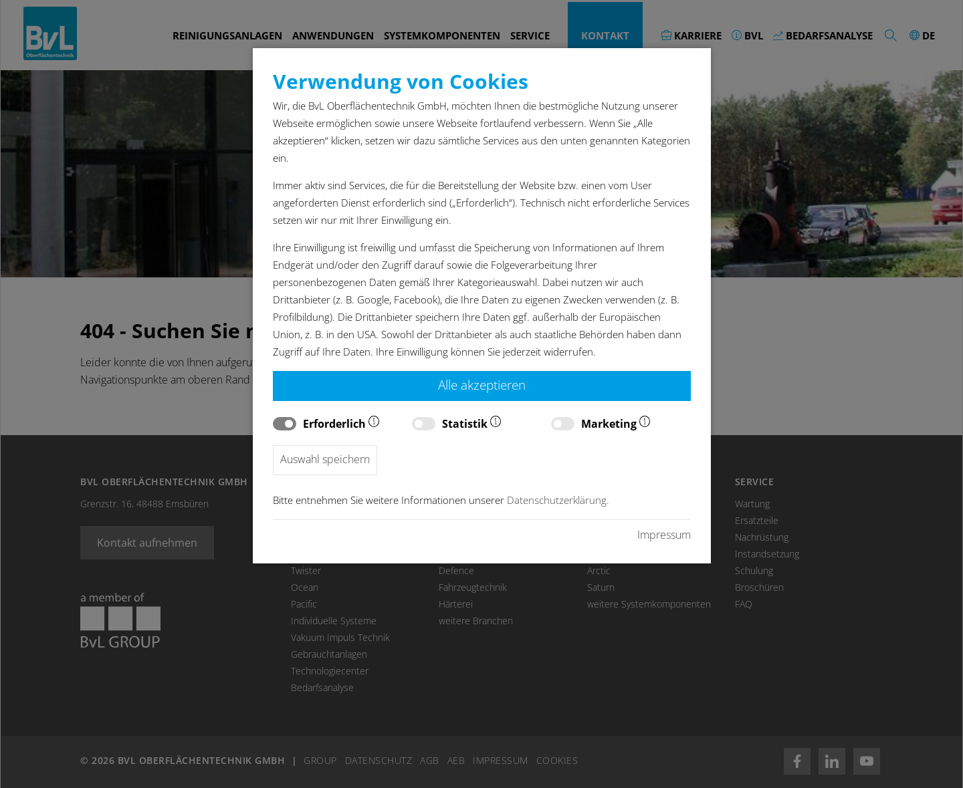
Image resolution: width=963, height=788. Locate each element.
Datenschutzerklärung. (558, 500)
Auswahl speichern (325, 459)
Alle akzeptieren (482, 385)
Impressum (664, 534)
